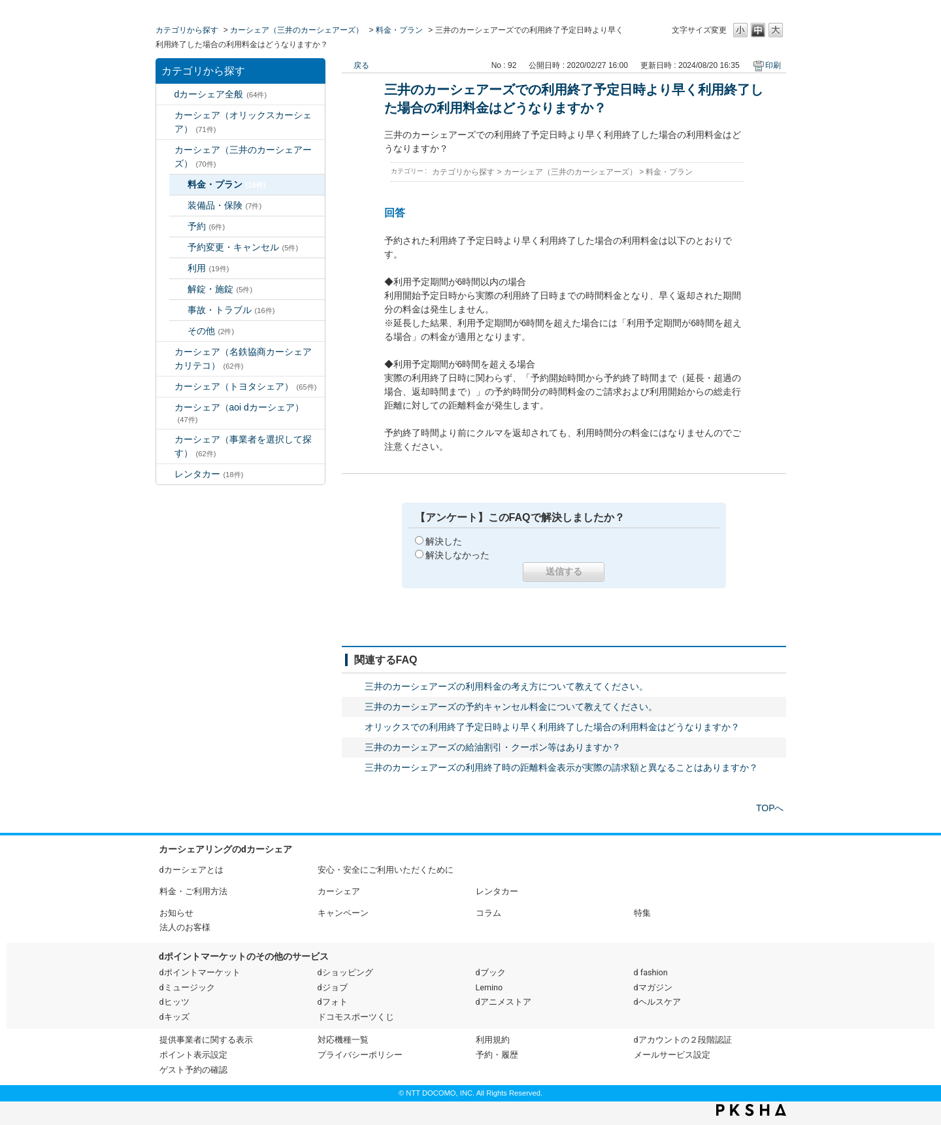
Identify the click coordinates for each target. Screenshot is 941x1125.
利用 (208, 268)
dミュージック (187, 987)
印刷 (773, 65)
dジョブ (333, 987)
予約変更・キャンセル (243, 247)
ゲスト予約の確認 (193, 1070)
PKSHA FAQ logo (751, 1109)
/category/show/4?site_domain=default (165, 150)
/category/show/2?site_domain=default (165, 94)
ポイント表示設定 (193, 1055)
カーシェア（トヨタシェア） (245, 386)
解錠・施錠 (220, 289)
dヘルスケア (657, 1002)
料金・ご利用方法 (193, 891)
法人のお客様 (184, 927)
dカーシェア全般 (220, 94)
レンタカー (209, 474)
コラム (488, 913)
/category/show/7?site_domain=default (165, 474)
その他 (211, 331)
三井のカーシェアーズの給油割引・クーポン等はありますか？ (493, 747)
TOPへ (770, 808)
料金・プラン (399, 30)
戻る (361, 65)
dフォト (333, 1002)
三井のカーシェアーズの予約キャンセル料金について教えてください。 (511, 706)
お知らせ (176, 913)
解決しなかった (457, 555)
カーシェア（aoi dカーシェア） (239, 413)
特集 (642, 913)
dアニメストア (503, 1002)
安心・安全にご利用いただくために (386, 870)
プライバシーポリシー (360, 1055)
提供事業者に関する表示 (206, 1040)
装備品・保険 (225, 205)
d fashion (651, 972)
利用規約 (493, 1040)
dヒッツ (174, 1002)
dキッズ (174, 1017)
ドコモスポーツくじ (356, 1017)
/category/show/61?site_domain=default (165, 387)
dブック (491, 972)
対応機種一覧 (343, 1040)
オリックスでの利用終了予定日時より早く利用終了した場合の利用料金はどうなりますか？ (552, 727)
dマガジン (653, 987)
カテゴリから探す (187, 30)
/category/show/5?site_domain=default (165, 352)
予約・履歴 (497, 1055)
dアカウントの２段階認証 (683, 1040)
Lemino (489, 987)
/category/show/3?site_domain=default (165, 115)
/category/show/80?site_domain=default (165, 439)
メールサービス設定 (672, 1055)
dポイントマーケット (199, 972)
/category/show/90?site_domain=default (165, 407)
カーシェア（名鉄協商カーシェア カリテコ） (247, 358)
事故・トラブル (231, 310)
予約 (206, 226)
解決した (443, 541)
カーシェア (339, 891)
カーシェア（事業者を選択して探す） (243, 446)
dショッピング (345, 972)
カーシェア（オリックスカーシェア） (243, 122)
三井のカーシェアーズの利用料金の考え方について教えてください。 (506, 686)
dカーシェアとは (191, 870)
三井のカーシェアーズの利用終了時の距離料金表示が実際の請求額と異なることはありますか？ (561, 767)
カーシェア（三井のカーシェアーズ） (296, 30)
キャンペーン (343, 913)
